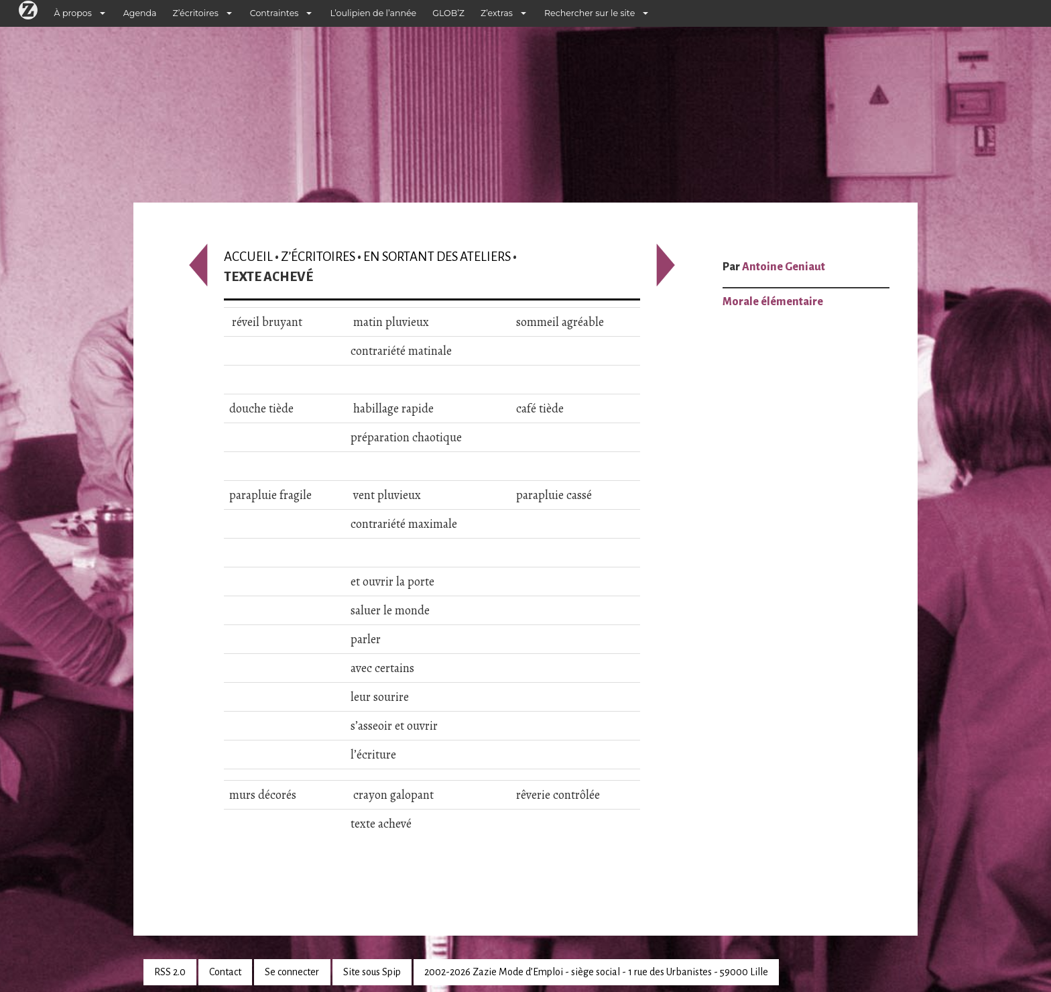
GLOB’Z (448, 13)
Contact (225, 972)
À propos (73, 13)
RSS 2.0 (170, 972)
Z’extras (497, 13)
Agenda (140, 13)
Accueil (248, 257)
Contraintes (274, 13)
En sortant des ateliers (437, 257)
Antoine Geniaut (783, 267)
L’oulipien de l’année (373, 13)
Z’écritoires (196, 13)
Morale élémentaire (773, 302)
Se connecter (292, 972)
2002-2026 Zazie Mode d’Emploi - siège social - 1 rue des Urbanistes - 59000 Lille (596, 972)
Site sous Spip (372, 972)
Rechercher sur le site (589, 13)
